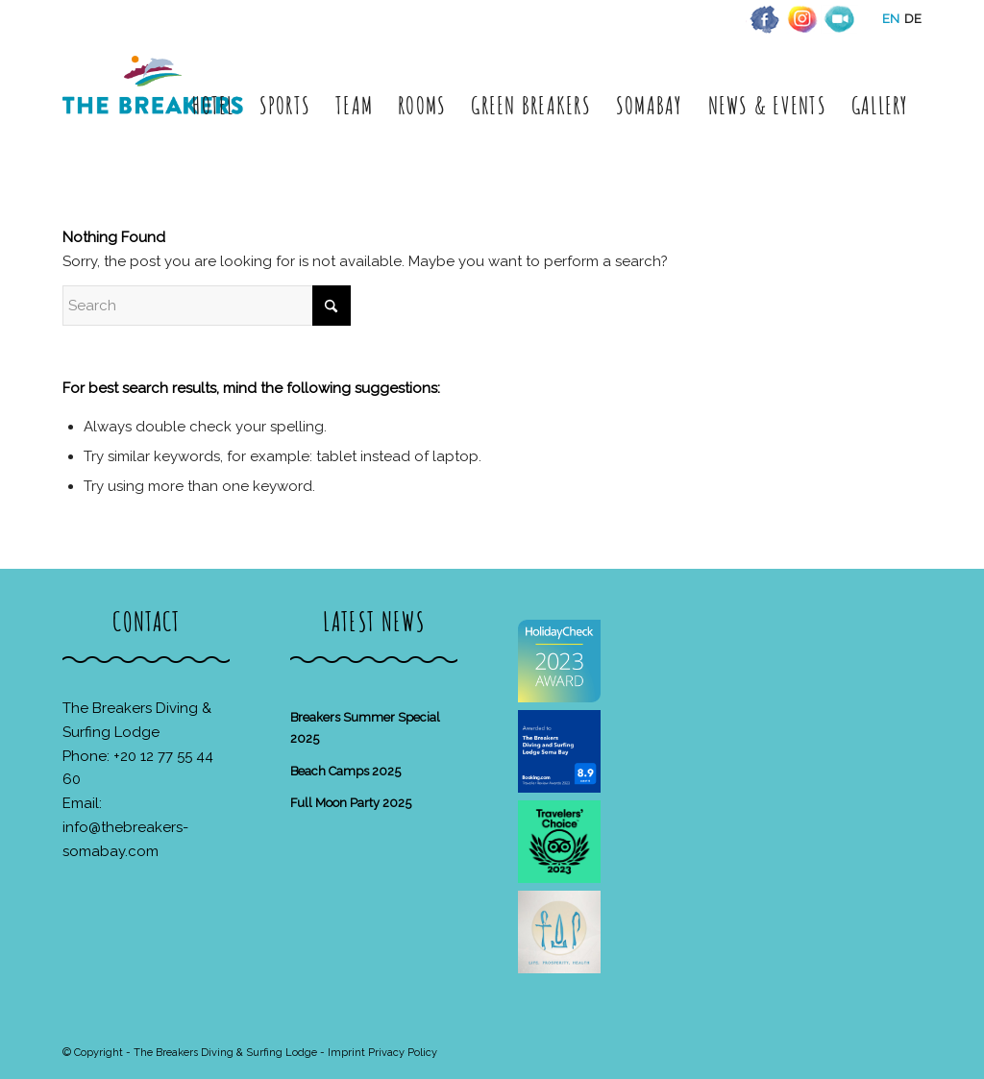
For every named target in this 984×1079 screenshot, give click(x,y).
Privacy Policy (402, 1052)
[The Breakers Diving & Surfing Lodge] (156, 105)
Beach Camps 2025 (345, 771)
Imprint (346, 1052)
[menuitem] (213, 105)
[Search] (206, 305)
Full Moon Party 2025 (350, 803)
